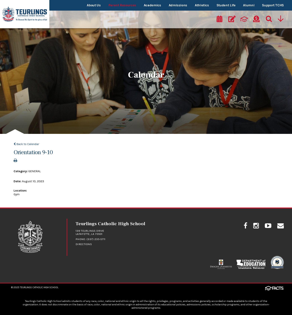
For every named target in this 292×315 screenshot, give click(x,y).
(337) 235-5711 (96, 239)
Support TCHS (273, 5)
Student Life (226, 5)
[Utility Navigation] (281, 20)
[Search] (268, 20)
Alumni (248, 5)
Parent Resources (122, 5)
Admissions (178, 5)
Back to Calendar (26, 144)
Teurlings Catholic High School (39, 287)
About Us (94, 5)
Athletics (202, 5)
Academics (152, 5)
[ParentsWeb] (244, 20)
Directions (84, 244)
